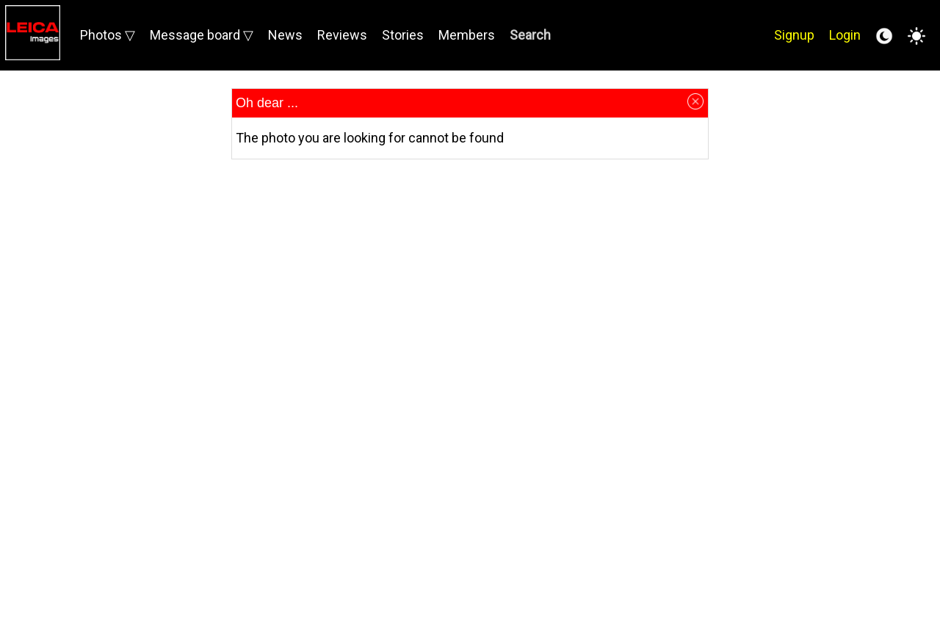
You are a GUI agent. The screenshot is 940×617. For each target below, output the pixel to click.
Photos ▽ (107, 35)
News (285, 35)
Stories (403, 35)
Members (466, 35)
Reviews (342, 35)
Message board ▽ (201, 35)
